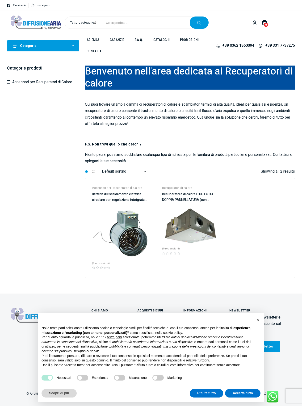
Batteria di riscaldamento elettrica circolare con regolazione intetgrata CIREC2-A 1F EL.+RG (118, 200)
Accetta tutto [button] (243, 393)
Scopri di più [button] (59, 393)
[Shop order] (124, 171)
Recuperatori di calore (177, 188)
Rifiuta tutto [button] (206, 393)
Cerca (199, 23)
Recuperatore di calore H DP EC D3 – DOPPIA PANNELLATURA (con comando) (189, 200)
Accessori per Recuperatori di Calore (117, 188)
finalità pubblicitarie (94, 346)
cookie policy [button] (172, 333)
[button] (258, 320)
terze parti (114, 337)
